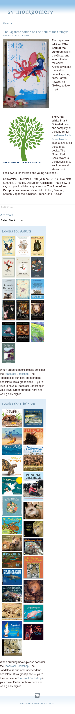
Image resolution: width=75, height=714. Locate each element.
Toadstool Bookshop (16, 373)
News (26, 35)
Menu (6, 23)
